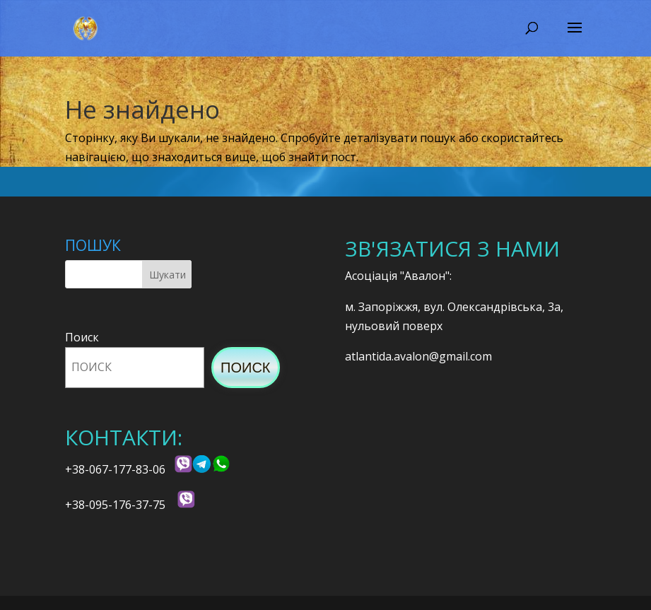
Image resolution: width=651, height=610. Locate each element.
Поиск (82, 337)
